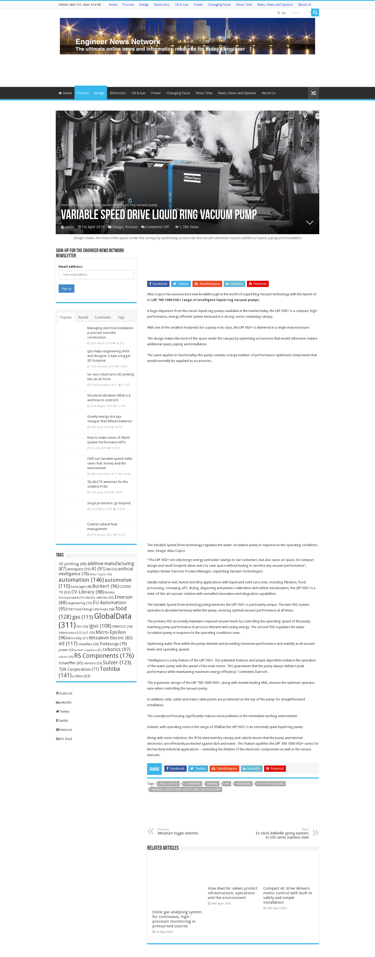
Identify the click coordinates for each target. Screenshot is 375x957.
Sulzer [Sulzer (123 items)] (117, 662)
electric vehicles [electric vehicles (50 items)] (99, 597)
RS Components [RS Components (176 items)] (104, 655)
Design (144, 5)
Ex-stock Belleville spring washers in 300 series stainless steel (282, 758)
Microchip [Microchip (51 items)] (77, 638)
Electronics (162, 5)
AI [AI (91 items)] (98, 568)
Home (113, 5)
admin (69, 227)
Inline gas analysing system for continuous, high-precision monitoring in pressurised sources (177, 820)
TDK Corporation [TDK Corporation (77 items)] (79, 669)
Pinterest (64, 730)
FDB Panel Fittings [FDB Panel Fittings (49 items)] (83, 609)
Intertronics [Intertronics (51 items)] (70, 633)
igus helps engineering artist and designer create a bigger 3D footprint (109, 355)
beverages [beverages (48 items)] (81, 587)
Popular (66, 317)
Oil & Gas (182, 5)
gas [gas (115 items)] (82, 617)
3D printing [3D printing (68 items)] (73, 564)
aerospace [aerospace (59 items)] (79, 569)
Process (128, 5)
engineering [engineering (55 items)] (79, 603)
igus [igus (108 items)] (100, 626)
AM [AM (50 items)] (111, 569)
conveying (193, 708)
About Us (304, 5)
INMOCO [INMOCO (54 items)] (122, 626)
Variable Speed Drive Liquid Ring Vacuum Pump (186, 714)
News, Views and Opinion (275, 5)
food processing (271, 708)
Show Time (244, 5)
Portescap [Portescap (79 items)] (113, 643)
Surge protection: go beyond (108, 503)
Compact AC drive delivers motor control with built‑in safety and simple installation (287, 820)
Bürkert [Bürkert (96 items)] (105, 586)
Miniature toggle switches (184, 756)
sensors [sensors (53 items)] (93, 663)
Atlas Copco (169, 708)
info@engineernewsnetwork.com (76, 904)
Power (198, 5)
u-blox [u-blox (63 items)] (81, 676)
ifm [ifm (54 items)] (82, 626)
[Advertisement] (187, 70)
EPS (227, 708)
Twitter (63, 711)
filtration (243, 708)
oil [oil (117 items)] (68, 643)
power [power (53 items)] (66, 650)
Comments (103, 317)
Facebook (64, 693)
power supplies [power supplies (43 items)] (88, 650)
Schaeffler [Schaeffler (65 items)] (71, 663)
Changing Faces (219, 5)
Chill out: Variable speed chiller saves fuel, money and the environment (110, 463)
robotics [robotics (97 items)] (116, 649)
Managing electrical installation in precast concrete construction (110, 332)
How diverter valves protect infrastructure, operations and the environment (233, 818)
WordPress (276, 948)
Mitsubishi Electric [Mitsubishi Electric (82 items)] (111, 637)
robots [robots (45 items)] (66, 657)
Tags (121, 317)
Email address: (71, 267)
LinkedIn (64, 702)
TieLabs (313, 948)
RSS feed (64, 739)
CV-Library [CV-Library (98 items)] (87, 592)
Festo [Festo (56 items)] (107, 609)
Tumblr (62, 721)
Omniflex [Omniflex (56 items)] (88, 644)
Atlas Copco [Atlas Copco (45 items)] (101, 574)
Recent (83, 317)
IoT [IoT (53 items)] (89, 633)
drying (213, 708)
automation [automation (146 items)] (81, 579)
